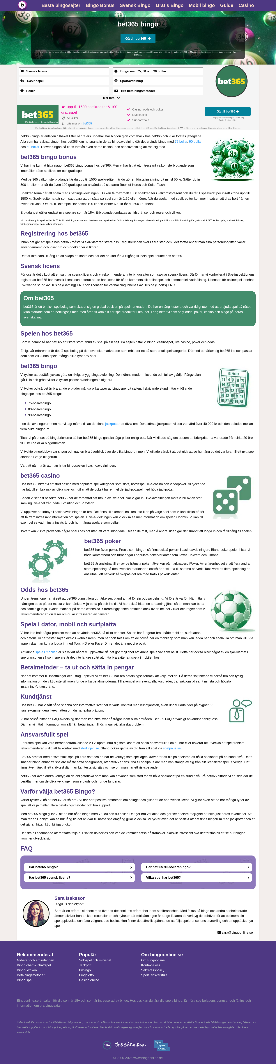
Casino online (89, 980)
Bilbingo (85, 970)
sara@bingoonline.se (237, 932)
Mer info (108, 97)
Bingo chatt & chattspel (34, 965)
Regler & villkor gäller (49, 122)
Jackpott (85, 965)
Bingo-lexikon (27, 970)
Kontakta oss (150, 965)
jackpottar (112, 424)
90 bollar (195, 141)
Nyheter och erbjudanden (35, 960)
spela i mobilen (46, 652)
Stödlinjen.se (237, 118)
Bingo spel (24, 980)
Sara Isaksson (70, 898)
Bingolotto (86, 975)
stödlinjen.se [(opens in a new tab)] (90, 748)
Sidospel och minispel (95, 960)
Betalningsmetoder (31, 975)
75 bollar (181, 141)
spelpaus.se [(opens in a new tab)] (172, 748)
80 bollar (33, 147)
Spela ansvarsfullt (154, 975)
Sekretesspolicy (152, 970)
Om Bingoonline (153, 960)
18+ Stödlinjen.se (32, 122)
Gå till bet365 (138, 38)
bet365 (87, 123)
